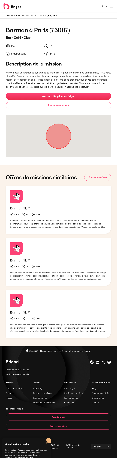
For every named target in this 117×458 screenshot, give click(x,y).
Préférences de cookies (73, 446)
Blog (94, 388)
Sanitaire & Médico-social (17, 374)
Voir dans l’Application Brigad (58, 96)
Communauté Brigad (101, 393)
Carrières (10, 393)
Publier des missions (73, 393)
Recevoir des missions (43, 393)
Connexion (69, 402)
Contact (95, 402)
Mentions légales (54, 446)
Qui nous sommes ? (15, 388)
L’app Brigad (38, 388)
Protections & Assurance (44, 402)
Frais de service (40, 398)
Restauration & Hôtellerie (17, 369)
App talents (58, 417)
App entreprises (58, 426)
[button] (104, 6)
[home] (12, 6)
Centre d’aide (98, 398)
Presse (9, 398)
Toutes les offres (98, 177)
